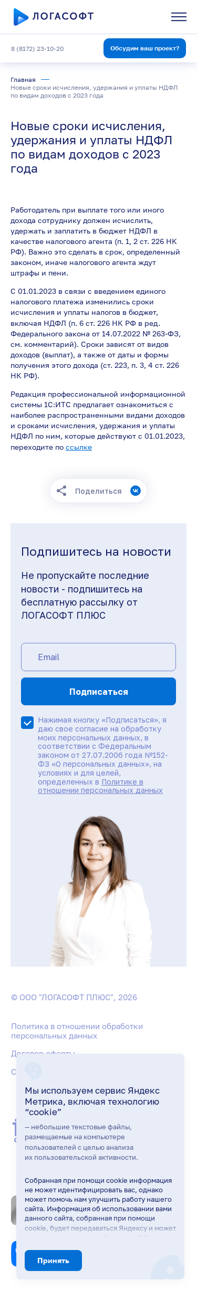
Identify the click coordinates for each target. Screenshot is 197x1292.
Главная (23, 79)
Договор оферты (43, 1053)
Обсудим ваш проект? (144, 48)
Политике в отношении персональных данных (100, 786)
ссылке (79, 446)
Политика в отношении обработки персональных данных (77, 1030)
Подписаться (98, 691)
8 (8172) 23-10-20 (37, 48)
